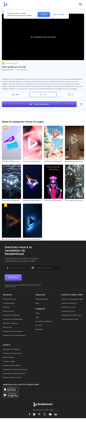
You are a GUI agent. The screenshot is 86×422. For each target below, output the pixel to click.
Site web (38, 325)
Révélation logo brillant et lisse (34, 200)
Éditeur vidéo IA (8, 357)
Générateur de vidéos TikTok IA (14, 373)
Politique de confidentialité (13, 319)
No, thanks (59, 14)
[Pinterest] (39, 414)
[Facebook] (29, 414)
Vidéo (37, 313)
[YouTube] (50, 414)
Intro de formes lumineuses (33, 161)
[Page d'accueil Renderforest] (6, 4)
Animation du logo (68, 307)
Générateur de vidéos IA (11, 349)
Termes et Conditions (10, 323)
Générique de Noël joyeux (53, 161)
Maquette (38, 329)
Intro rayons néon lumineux (33, 239)
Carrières (6, 307)
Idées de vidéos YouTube (12, 377)
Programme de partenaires (13, 331)
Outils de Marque (41, 299)
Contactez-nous (9, 303)
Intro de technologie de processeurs (15, 200)
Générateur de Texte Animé (71, 315)
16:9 (15, 94)
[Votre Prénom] (17, 268)
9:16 (43, 94)
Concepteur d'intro (68, 311)
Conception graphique (43, 321)
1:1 (70, 94)
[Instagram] (34, 414)
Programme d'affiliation (11, 315)
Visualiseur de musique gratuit (72, 299)
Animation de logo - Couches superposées (17, 161)
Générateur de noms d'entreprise (15, 369)
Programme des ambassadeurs (14, 335)
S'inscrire (13, 277)
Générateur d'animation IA (12, 353)
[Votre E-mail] (45, 268)
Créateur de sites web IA (12, 365)
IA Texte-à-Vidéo (9, 361)
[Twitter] (44, 414)
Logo (37, 317)
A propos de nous (9, 299)
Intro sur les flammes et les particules (15, 239)
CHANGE (44, 14)
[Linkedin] (55, 414)
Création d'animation (69, 303)
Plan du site (7, 327)
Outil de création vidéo (69, 319)
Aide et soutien (8, 311)
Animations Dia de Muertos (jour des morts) (59, 200)
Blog (37, 303)
